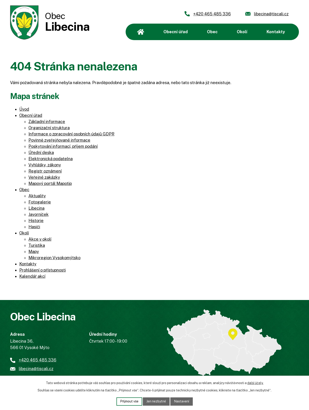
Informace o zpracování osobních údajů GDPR (71, 134)
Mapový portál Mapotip (50, 183)
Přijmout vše (129, 401)
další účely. (255, 383)
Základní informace (46, 121)
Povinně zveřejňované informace (59, 140)
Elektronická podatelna (50, 158)
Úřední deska (41, 152)
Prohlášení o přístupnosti (42, 270)
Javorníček (38, 214)
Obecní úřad (175, 31)
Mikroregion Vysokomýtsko (54, 257)
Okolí (242, 31)
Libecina (36, 208)
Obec (212, 31)
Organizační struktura (49, 127)
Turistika (36, 245)
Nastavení (181, 401)
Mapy (33, 251)
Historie (36, 220)
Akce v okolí (39, 239)
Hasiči (34, 226)
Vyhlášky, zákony (44, 164)
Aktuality (37, 195)
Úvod (140, 32)
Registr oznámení (45, 171)
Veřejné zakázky (44, 177)
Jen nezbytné (156, 401)
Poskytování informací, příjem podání (63, 146)
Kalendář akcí (32, 276)
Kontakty (276, 31)
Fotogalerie (39, 202)
